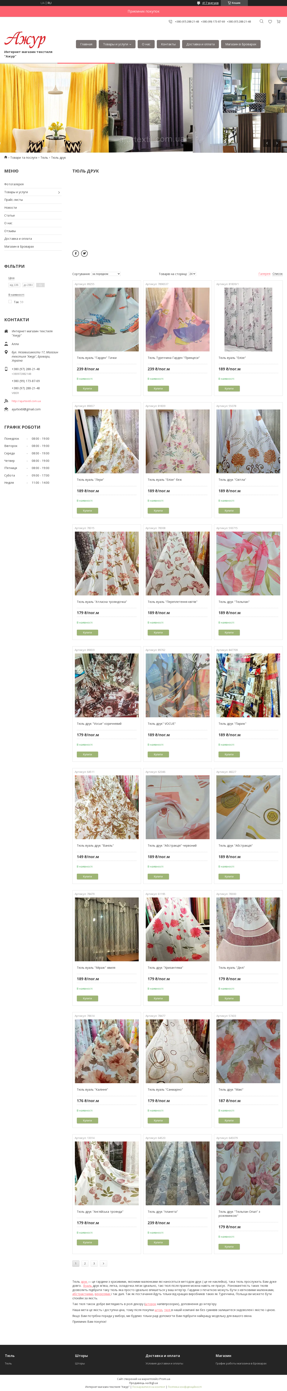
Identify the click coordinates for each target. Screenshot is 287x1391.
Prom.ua (164, 1379)
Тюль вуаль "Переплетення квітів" (172, 602)
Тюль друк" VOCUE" (162, 724)
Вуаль (88, 1286)
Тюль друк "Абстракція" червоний (172, 845)
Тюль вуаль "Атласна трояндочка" (102, 602)
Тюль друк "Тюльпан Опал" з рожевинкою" (239, 1214)
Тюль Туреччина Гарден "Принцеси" (174, 358)
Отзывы (10, 231)
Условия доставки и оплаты (164, 1363)
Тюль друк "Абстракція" (235, 845)
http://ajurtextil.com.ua (26, 401)
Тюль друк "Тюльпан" (234, 602)
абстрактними (82, 1294)
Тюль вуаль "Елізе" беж (165, 480)
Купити (87, 388)
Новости (10, 207)
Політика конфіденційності (185, 1387)
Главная (86, 44)
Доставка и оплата (200, 44)
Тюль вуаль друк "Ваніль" (95, 845)
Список (278, 274)
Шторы (80, 1363)
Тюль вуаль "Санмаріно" (165, 1089)
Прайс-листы (13, 200)
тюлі (167, 1310)
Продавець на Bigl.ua (143, 1383)
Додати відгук (270, 21)
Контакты (168, 44)
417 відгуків (210, 3)
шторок (150, 1304)
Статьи (9, 215)
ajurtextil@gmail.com (26, 409)
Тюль (44, 158)
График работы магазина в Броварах (241, 1363)
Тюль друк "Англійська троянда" (100, 1212)
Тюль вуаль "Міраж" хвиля (96, 968)
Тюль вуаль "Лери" (90, 480)
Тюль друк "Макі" (230, 1089)
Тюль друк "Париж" (232, 724)
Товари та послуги (23, 158)
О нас (146, 44)
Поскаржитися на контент (148, 1387)
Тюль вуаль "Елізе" (232, 358)
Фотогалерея (14, 184)
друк (84, 1282)
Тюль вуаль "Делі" (231, 968)
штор (158, 1310)
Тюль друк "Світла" (232, 480)
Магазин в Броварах (240, 44)
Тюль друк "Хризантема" (165, 968)
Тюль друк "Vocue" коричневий (99, 724)
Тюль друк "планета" (163, 1212)
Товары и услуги (115, 44)
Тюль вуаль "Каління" (92, 1089)
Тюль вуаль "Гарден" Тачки (97, 358)
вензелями (103, 1294)
